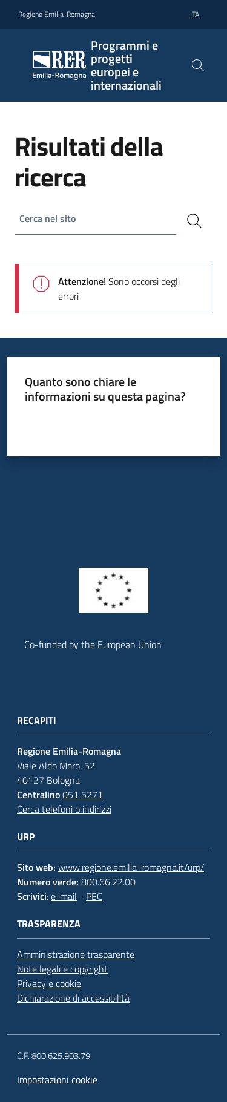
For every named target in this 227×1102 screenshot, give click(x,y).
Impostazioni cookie (57, 1079)
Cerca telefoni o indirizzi (64, 809)
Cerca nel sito (47, 218)
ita (194, 14)
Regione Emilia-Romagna (56, 14)
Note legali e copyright (62, 969)
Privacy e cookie (49, 983)
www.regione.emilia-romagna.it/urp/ (131, 867)
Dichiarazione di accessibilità (73, 998)
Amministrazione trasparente (75, 954)
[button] (198, 65)
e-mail (64, 896)
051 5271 (82, 794)
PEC (94, 896)
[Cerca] (194, 221)
